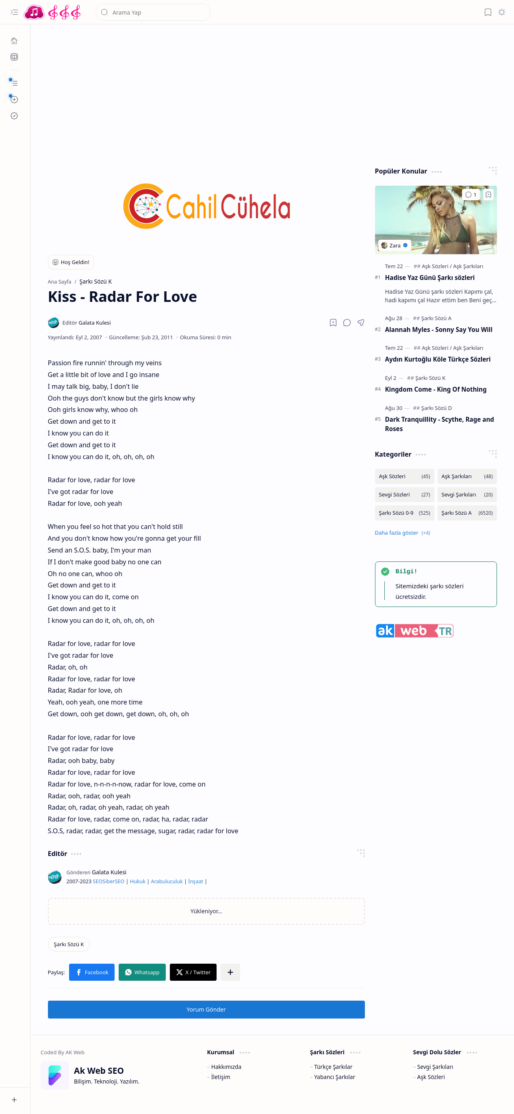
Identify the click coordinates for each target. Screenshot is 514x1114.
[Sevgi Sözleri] (404, 494)
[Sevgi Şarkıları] (467, 494)
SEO (97, 881)
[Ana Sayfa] (14, 41)
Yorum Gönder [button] (206, 1009)
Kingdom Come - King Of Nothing (436, 389)
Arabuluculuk (167, 881)
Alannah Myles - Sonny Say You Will (438, 329)
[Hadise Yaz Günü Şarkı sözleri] (436, 220)
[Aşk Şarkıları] (468, 266)
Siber (108, 881)
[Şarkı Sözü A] (436, 318)
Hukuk (137, 881)
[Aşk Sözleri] (437, 266)
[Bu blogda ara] (153, 12)
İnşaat (195, 881)
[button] (14, 12)
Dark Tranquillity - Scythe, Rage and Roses (439, 424)
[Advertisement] (272, 93)
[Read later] (333, 322)
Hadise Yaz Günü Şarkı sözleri (430, 277)
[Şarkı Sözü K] (69, 944)
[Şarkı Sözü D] (436, 408)
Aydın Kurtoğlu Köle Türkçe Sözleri (438, 359)
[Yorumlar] (470, 194)
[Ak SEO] (14, 57)
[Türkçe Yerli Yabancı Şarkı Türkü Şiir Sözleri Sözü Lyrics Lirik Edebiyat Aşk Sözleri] (52, 12)
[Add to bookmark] (488, 194)
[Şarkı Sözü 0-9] (404, 512)
